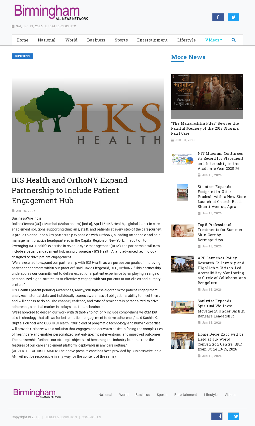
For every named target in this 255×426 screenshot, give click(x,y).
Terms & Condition (61, 417)
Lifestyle (210, 395)
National (105, 395)
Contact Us (91, 417)
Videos (230, 395)
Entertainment (185, 395)
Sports (162, 395)
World (123, 395)
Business (142, 395)
